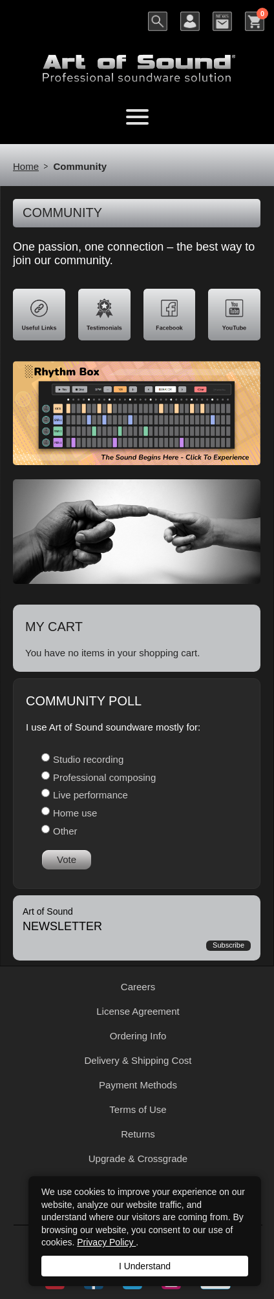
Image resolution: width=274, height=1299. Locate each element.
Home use (75, 812)
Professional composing (104, 777)
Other (65, 831)
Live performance (90, 794)
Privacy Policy (106, 1242)
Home (26, 166)
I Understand (145, 1266)
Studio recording (88, 759)
